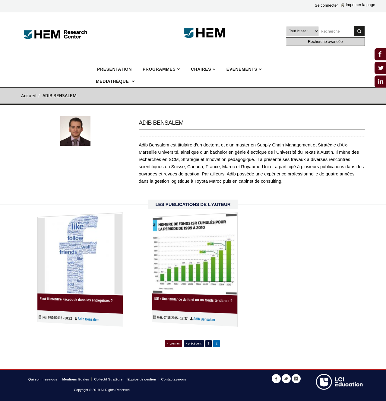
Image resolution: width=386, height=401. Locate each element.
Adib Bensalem (85, 319)
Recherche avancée (325, 41)
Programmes (159, 69)
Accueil (28, 96)
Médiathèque (113, 81)
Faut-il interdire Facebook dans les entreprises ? (77, 299)
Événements (241, 69)
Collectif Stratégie (108, 379)
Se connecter (326, 5)
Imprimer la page (358, 4)
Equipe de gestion (142, 379)
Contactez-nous (173, 379)
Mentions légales (75, 379)
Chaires (201, 69)
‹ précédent (193, 343)
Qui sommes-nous (42, 379)
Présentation (114, 69)
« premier (173, 343)
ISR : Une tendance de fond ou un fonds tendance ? (193, 300)
